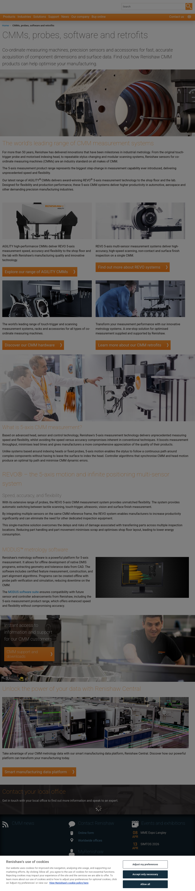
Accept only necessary (145, 881)
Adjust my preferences (145, 871)
